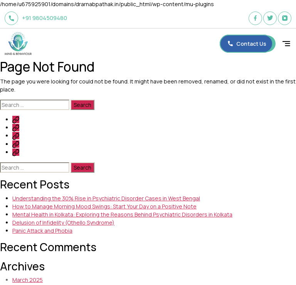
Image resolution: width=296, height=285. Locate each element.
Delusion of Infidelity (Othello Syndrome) (63, 222)
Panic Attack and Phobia (42, 230)
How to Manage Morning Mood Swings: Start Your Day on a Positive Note (104, 206)
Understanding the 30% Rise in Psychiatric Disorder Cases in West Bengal (106, 198)
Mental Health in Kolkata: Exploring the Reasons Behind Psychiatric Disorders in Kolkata (122, 214)
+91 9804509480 (36, 18)
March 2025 (27, 279)
